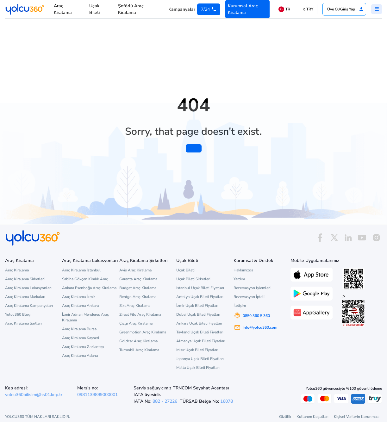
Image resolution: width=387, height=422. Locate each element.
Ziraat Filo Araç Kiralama (140, 314)
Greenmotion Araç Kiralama (142, 332)
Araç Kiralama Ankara (80, 305)
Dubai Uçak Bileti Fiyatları (198, 314)
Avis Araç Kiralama (135, 270)
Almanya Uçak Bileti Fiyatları (200, 341)
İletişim (240, 305)
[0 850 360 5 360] (208, 9)
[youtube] (362, 238)
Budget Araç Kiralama (137, 287)
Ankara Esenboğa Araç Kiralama (89, 287)
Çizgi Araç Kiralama (136, 323)
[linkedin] (348, 238)
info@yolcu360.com (260, 327)
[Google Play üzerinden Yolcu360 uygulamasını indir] (311, 293)
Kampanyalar (181, 9)
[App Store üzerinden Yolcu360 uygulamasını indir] (311, 274)
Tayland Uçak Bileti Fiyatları (199, 332)
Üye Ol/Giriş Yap (345, 9)
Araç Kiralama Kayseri (80, 337)
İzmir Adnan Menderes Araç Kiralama (85, 317)
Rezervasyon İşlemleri (252, 287)
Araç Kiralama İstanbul (81, 270)
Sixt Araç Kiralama (134, 305)
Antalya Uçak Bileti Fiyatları (199, 296)
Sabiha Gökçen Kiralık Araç (85, 279)
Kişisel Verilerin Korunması (356, 416)
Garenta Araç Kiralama (138, 279)
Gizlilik (285, 416)
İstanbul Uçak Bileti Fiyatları (200, 287)
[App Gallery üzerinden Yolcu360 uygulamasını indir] (311, 312)
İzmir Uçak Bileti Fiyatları (197, 305)
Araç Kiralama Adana (80, 355)
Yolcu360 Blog (17, 314)
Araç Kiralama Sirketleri (25, 279)
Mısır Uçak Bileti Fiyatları (197, 349)
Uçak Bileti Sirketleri (193, 279)
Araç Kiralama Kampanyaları (29, 305)
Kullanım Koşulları (312, 416)
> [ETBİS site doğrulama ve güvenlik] (353, 309)
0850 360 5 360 (256, 315)
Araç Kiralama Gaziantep (83, 346)
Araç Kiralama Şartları (23, 323)
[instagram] (376, 238)
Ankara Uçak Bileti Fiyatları (199, 323)
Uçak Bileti (94, 9)
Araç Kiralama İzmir (78, 296)
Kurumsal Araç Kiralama (243, 9)
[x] (334, 238)
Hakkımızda (243, 270)
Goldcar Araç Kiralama (138, 341)
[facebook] (320, 238)
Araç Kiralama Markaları (25, 296)
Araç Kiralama (63, 9)
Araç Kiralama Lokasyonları (28, 287)
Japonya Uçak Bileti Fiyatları (200, 358)
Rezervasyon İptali (249, 296)
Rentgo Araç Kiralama (137, 296)
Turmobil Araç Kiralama (139, 349)
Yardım (239, 279)
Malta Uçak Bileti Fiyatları (198, 367)
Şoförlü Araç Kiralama (131, 9)
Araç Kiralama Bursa (79, 329)
